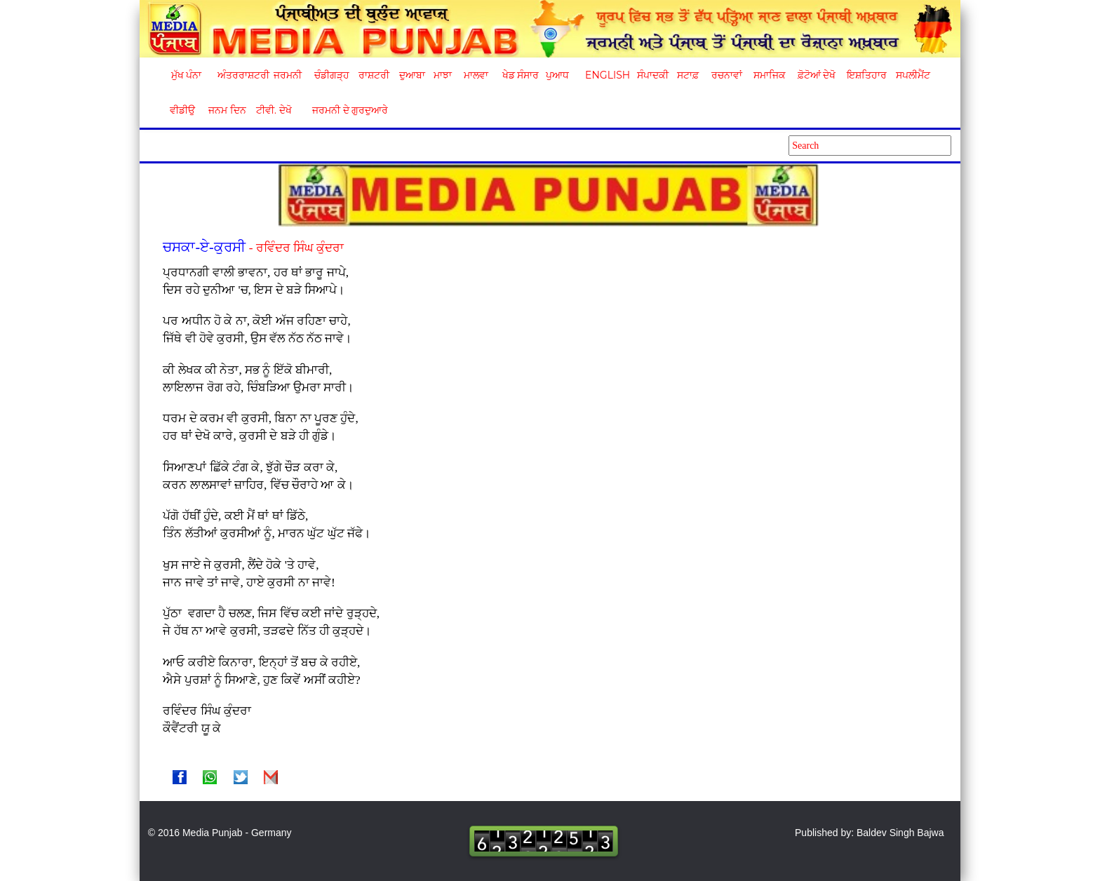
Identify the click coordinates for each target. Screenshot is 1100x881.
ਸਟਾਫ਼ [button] (688, 75)
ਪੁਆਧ (557, 75)
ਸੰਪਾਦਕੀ (653, 75)
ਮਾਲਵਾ (476, 75)
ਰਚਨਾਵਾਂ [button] (726, 75)
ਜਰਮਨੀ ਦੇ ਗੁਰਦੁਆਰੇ (344, 110)
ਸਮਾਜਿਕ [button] (769, 75)
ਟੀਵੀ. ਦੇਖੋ (273, 110)
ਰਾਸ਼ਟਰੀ (373, 75)
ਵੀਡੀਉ (182, 110)
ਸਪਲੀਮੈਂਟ (913, 75)
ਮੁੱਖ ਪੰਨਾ (186, 75)
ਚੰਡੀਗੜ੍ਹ (331, 75)
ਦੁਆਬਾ (412, 75)
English (605, 75)
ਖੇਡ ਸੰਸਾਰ (520, 75)
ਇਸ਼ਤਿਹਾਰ (866, 75)
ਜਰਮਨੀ (288, 75)
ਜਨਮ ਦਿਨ (226, 110)
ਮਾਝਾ (443, 75)
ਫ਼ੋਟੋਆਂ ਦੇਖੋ (816, 75)
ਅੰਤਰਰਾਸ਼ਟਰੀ (240, 75)
